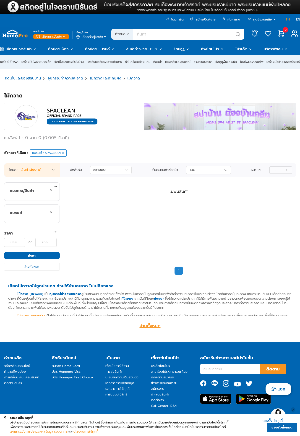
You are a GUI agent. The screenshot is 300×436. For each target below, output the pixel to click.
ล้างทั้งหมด (31, 267)
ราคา (8, 233)
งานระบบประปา (202, 62)
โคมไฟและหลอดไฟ (251, 62)
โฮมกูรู (179, 49)
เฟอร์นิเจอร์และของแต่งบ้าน (104, 62)
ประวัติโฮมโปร (160, 366)
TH (287, 19)
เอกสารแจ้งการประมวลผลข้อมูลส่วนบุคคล (39, 431)
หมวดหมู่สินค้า (22, 191)
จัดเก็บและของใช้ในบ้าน (69, 62)
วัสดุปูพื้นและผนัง (226, 62)
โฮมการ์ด (175, 19)
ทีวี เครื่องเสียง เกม (137, 62)
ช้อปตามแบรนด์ (97, 49)
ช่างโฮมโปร (210, 49)
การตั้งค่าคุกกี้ (273, 420)
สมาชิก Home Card (66, 366)
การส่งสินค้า (113, 371)
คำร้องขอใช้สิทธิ (116, 394)
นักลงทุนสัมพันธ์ (162, 377)
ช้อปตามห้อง (58, 49)
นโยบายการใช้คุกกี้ (85, 431)
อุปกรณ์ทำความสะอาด (65, 78)
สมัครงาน (157, 388)
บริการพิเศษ (273, 49)
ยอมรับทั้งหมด (281, 427)
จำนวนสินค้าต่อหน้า (165, 170)
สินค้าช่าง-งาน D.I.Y (142, 49)
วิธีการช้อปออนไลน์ (17, 366)
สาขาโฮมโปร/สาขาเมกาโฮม (169, 371)
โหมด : (13, 170)
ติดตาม (273, 369)
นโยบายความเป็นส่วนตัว (121, 377)
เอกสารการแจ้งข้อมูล (119, 383)
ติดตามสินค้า (13, 383)
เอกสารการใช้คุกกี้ (117, 388)
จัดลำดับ (76, 170)
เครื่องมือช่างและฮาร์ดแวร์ (283, 62)
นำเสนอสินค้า (160, 394)
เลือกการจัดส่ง (51, 36)
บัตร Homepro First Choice (72, 377)
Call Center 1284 (164, 405)
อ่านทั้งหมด (150, 326)
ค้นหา (32, 255)
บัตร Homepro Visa (66, 371)
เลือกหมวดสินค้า (19, 49)
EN (298, 19)
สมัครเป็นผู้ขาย (203, 19)
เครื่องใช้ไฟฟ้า (9, 62)
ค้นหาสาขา (231, 19)
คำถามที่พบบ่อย (15, 371)
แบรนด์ (16, 213)
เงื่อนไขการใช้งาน (117, 366)
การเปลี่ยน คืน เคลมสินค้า (21, 377)
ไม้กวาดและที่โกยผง (105, 78)
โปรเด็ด (241, 49)
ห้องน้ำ (157, 62)
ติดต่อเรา (157, 400)
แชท (281, 389)
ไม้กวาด (133, 78)
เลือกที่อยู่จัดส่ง (91, 37)
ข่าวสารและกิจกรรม (164, 383)
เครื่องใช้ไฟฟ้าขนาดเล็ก (36, 62)
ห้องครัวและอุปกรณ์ (177, 62)
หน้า (256, 170)
